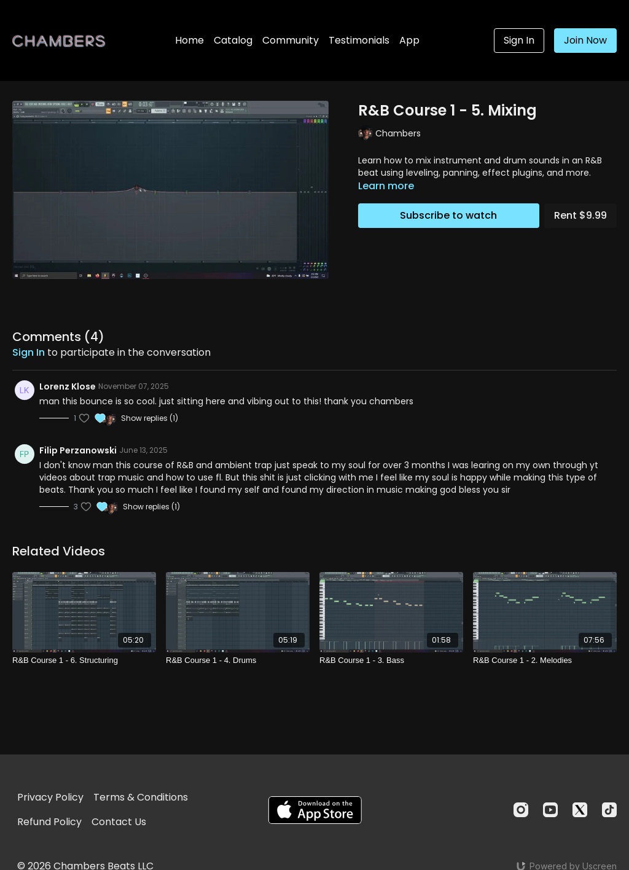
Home (189, 40)
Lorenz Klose (67, 386)
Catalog (233, 40)
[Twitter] (579, 809)
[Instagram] (521, 809)
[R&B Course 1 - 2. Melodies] (545, 660)
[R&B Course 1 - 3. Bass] (391, 660)
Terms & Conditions (140, 797)
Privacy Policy (50, 797)
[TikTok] (609, 809)
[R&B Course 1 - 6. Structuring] (84, 660)
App (409, 40)
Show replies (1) (149, 418)
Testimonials (359, 40)
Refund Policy (49, 822)
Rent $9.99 (580, 215)
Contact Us (119, 822)
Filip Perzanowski (78, 450)
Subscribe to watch (448, 215)
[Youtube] (550, 809)
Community (290, 40)
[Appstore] (315, 810)
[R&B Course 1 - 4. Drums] (238, 660)
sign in (28, 352)
